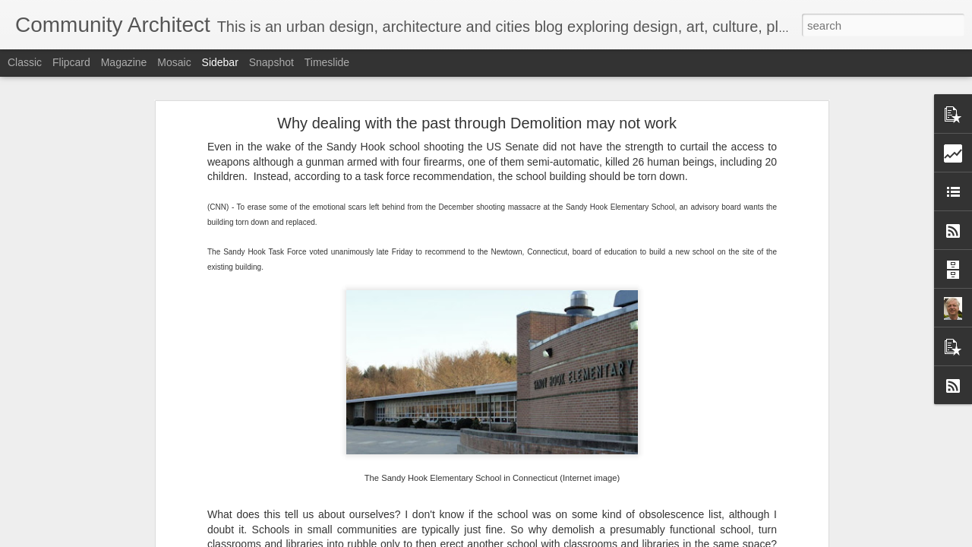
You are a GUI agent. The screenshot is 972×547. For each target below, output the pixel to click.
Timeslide (327, 62)
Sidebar (220, 62)
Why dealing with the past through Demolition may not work (477, 114)
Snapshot (271, 62)
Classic (25, 62)
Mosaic (174, 62)
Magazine (124, 62)
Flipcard (71, 62)
